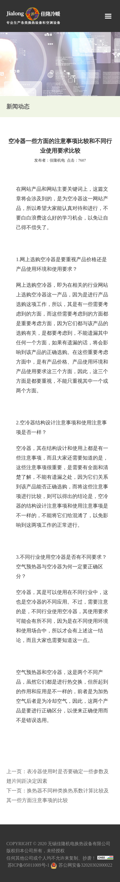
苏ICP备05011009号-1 (29, 865)
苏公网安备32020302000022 (81, 865)
